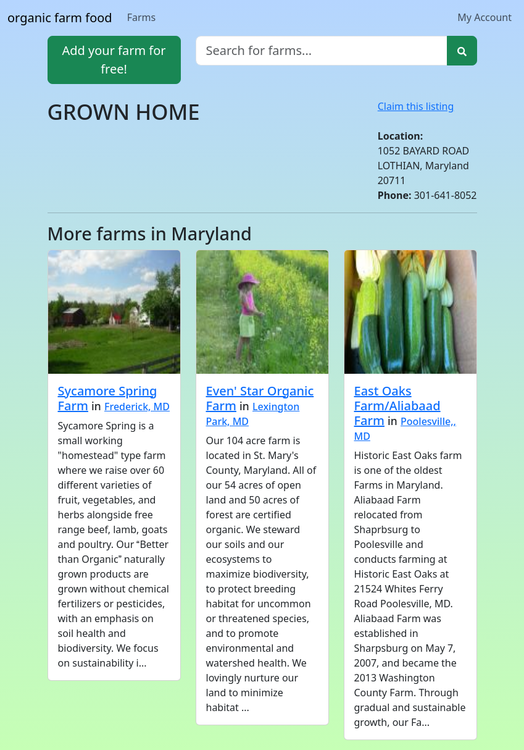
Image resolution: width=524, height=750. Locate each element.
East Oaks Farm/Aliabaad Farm (397, 405)
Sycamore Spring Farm (107, 398)
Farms (141, 17)
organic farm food (59, 17)
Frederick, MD (137, 406)
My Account (484, 17)
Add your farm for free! (113, 59)
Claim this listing (416, 106)
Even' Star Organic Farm (260, 398)
